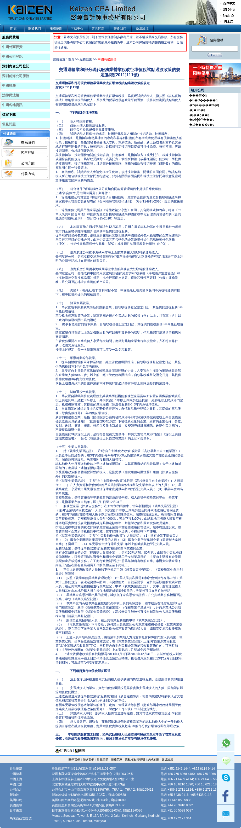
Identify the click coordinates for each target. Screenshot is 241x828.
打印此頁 (66, 750)
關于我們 (74, 759)
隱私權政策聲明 (135, 759)
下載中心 (77, 28)
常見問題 (98, 28)
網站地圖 (153, 759)
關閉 (82, 750)
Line (225, 760)
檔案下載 (9, 115)
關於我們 (34, 28)
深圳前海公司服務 (15, 76)
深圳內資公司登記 (15, 66)
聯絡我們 (120, 28)
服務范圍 (56, 28)
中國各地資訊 (12, 105)
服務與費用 (10, 37)
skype (225, 778)
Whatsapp (225, 742)
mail (225, 813)
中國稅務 (9, 86)
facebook (225, 795)
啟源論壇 (142, 28)
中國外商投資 (12, 47)
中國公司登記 (12, 57)
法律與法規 (10, 95)
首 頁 (13, 28)
